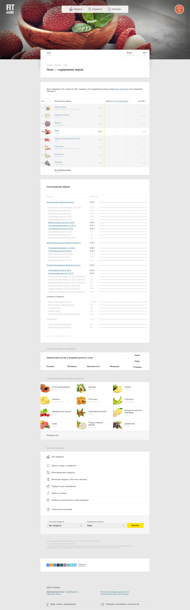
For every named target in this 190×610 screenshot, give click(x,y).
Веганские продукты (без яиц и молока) (67, 479)
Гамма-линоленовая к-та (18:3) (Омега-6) (66, 279)
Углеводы (137, 367)
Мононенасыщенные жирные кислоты (64, 243)
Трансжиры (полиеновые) (59, 327)
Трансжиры (52, 319)
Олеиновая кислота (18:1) (59, 251)
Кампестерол (54, 311)
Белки (137, 355)
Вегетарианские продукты (61, 472)
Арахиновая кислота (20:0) (60, 232)
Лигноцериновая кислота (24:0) (62, 238)
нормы (121, 101)
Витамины (72, 366)
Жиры (137, 361)
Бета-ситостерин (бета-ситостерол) (64, 314)
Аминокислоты (93, 366)
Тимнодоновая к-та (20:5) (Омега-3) (64, 289)
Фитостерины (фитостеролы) (61, 305)
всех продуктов (121, 89)
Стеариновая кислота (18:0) (60, 229)
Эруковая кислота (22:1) (59, 257)
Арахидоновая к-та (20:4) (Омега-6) (64, 285)
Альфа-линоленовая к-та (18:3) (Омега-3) (67, 276)
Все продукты (55, 456)
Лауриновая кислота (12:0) (60, 219)
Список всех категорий (59, 509)
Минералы (114, 366)
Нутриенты (97, 9)
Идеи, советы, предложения (63, 604)
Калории (50, 366)
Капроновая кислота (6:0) (59, 210)
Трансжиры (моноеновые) (59, 324)
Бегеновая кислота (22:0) (59, 235)
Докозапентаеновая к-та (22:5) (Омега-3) (66, 292)
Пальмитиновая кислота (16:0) (62, 226)
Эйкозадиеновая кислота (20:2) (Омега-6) (67, 282)
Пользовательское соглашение (114, 594)
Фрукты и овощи (56, 493)
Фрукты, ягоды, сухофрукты (61, 465)
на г (142, 101)
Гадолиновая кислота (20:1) (60, 254)
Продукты (78, 9)
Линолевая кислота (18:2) (59, 270)
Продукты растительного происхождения (67, 500)
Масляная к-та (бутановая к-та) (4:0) (64, 207)
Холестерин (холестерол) (59, 302)
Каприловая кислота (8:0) (59, 213)
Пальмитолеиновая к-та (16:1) (61, 248)
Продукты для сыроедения (61, 486)
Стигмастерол (54, 308)
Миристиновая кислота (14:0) (61, 222)
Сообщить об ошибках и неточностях (122, 604)
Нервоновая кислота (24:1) (60, 260)
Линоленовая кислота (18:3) (60, 273)
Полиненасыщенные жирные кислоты (64, 265)
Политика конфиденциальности (114, 592)
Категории (116, 9)
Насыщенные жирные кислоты (60, 202)
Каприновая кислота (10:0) (60, 216)
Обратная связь (54, 594)
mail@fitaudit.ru (71, 592)
